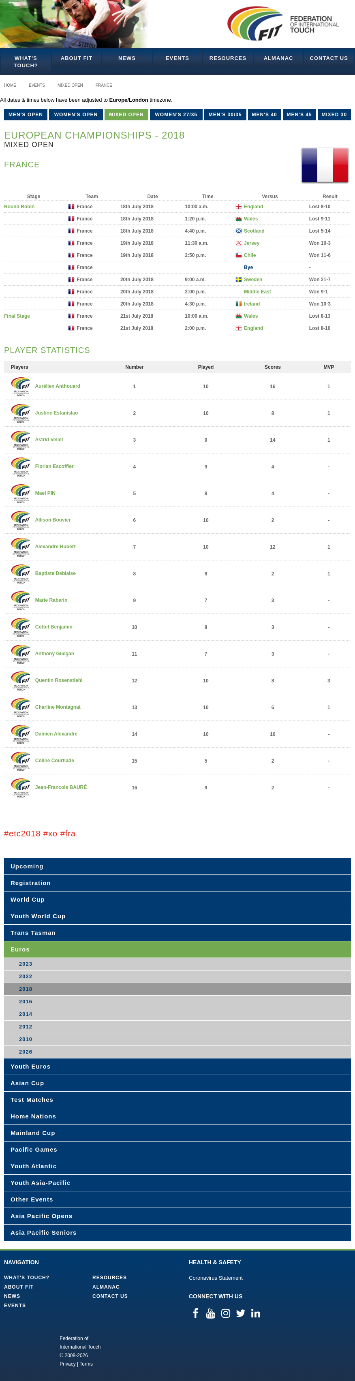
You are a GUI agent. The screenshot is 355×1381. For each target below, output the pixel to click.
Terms (86, 1364)
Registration (31, 882)
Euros (20, 949)
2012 (25, 1027)
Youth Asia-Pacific (41, 1182)
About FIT (76, 58)
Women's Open (76, 115)
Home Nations (33, 1116)
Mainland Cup (33, 1132)
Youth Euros (31, 1066)
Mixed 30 (334, 115)
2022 (25, 976)
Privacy (67, 1364)
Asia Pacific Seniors (44, 1232)
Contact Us (329, 58)
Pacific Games (34, 1149)
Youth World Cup (38, 916)
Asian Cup (27, 1083)
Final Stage (17, 316)
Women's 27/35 (176, 115)
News (127, 58)
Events (177, 58)
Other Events (32, 1199)
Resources (228, 58)
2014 (25, 1014)
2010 (25, 1039)
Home (10, 85)
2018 (25, 989)
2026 (25, 1052)
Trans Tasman (33, 932)
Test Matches (32, 1099)
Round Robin (19, 207)
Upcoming (27, 866)
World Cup (28, 899)
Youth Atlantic (34, 1166)
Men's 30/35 (225, 115)
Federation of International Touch (26, 1350)
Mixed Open (70, 85)
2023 (25, 964)
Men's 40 (264, 115)
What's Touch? (26, 61)
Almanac (278, 58)
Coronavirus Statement (216, 1278)
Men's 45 (299, 115)
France (104, 85)
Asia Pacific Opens (42, 1215)
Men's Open (26, 115)
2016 (25, 1001)
